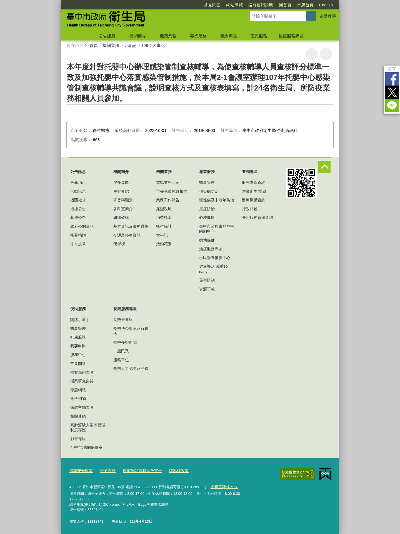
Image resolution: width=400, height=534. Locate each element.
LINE (392, 105)
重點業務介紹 (167, 182)
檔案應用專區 (82, 372)
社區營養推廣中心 (214, 257)
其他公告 (78, 217)
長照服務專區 (291, 36)
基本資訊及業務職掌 (130, 226)
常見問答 (212, 4)
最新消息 (78, 182)
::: (59, 2)
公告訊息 (107, 36)
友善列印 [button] (312, 54)
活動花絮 (164, 244)
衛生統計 (164, 226)
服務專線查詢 (253, 182)
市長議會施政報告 (171, 191)
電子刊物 (78, 398)
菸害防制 (207, 280)
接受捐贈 (78, 235)
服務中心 (78, 354)
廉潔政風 (164, 209)
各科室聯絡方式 (223, 486)
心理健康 (207, 217)
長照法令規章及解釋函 (130, 331)
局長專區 (121, 182)
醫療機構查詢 (253, 200)
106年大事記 (153, 45)
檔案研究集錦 (82, 381)
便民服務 (259, 36)
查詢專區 (228, 36)
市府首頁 (305, 4)
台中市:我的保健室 (86, 447)
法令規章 (78, 244)
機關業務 (168, 36)
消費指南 (164, 217)
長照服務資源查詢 (257, 217)
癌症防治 (207, 209)
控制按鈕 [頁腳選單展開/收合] (324, 167)
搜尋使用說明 (260, 4)
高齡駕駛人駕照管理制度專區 (87, 427)
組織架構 (121, 217)
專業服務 (198, 36)
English (326, 4)
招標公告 (78, 209)
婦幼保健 (207, 240)
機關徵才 (78, 200)
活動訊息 (78, 191)
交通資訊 (105, 470)
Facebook (392, 79)
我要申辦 (78, 346)
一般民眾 (121, 351)
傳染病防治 (209, 191)
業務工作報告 (167, 200)
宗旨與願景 (123, 200)
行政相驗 (250, 209)
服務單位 (121, 360)
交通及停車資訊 (127, 235)
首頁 (93, 45)
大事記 (130, 45)
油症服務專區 (210, 249)
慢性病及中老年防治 (216, 200)
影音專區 (78, 439)
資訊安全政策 (80, 470)
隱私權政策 (173, 470)
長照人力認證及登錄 (130, 368)
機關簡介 (137, 36)
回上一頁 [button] (326, 54)
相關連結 (78, 416)
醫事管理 (207, 182)
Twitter (392, 92)
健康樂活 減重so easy (213, 269)
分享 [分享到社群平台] (392, 69)
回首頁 (285, 4)
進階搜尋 (327, 16)
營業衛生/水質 (254, 191)
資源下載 (207, 289)
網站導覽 (234, 4)
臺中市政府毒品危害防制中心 (216, 229)
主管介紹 (121, 191)
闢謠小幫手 (80, 319)
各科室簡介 (123, 209)
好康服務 (78, 337)
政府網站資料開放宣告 (138, 470)
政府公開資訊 (82, 226)
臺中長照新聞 (125, 342)
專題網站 (78, 390)
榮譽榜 (119, 244)
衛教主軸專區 (82, 407)
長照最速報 (123, 319)
